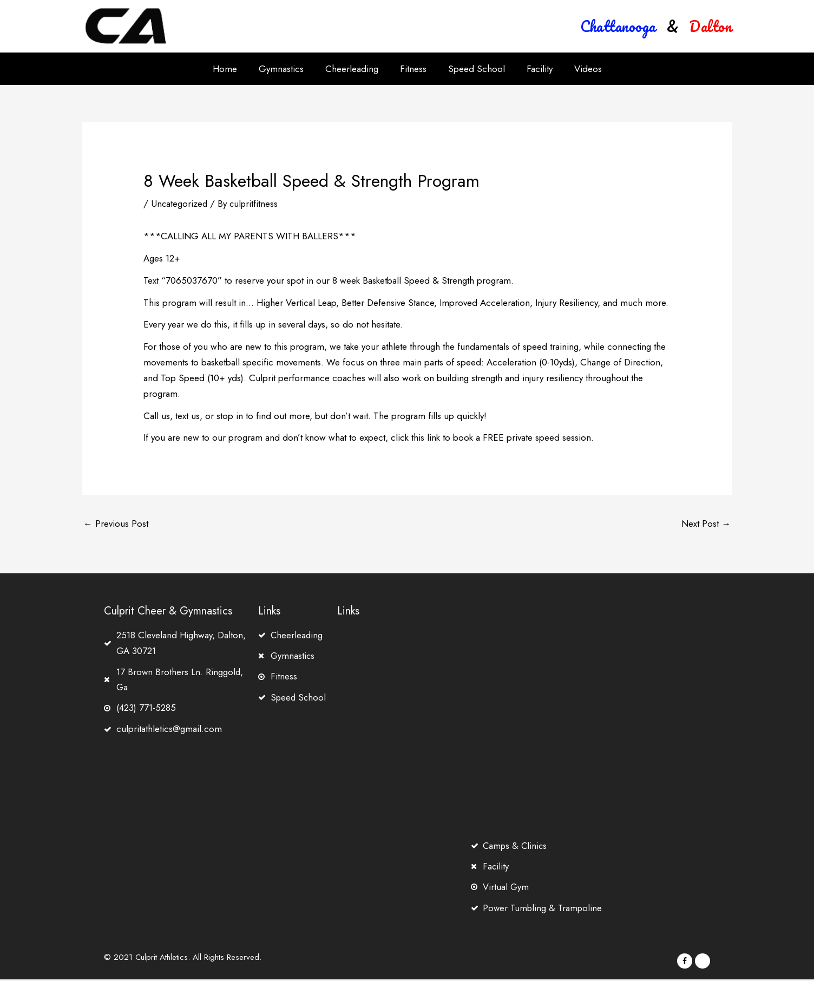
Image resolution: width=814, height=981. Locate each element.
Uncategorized (179, 203)
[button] (618, 26)
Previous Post (115, 524)
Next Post (706, 524)
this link (425, 437)
